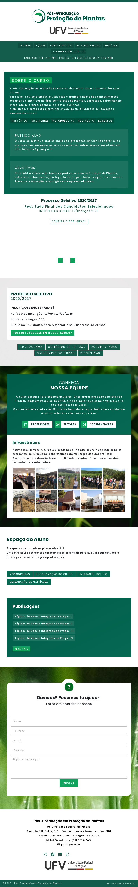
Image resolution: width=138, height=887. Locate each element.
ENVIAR (68, 783)
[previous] (60, 260)
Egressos (105, 120)
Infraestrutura (61, 45)
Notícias (111, 45)
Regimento (86, 120)
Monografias (20, 574)
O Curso (25, 45)
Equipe (40, 45)
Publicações (60, 57)
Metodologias (63, 120)
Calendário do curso (56, 353)
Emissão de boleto (93, 574)
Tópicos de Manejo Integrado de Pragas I (43, 616)
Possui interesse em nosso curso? (42, 332)
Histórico (19, 120)
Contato (107, 57)
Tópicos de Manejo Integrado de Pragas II (43, 623)
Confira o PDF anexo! (69, 221)
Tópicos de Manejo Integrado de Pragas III (44, 630)
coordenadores (97, 424)
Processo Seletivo (37, 57)
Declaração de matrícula (29, 581)
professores (35, 424)
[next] (72, 260)
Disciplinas (40, 120)
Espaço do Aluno (89, 45)
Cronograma (31, 347)
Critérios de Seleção (67, 347)
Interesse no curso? (85, 57)
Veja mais (21, 648)
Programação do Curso (54, 574)
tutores (65, 424)
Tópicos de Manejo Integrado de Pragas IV (44, 638)
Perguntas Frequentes (68, 51)
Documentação (104, 347)
